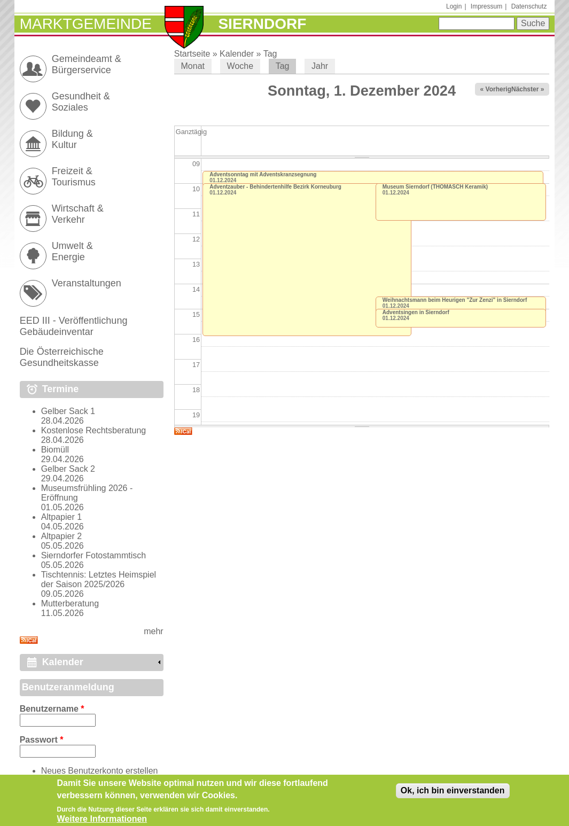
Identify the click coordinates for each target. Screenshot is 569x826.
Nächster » (527, 89)
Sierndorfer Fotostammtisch (93, 555)
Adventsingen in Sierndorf (416, 312)
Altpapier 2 (61, 536)
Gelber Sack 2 (68, 468)
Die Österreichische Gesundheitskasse (62, 357)
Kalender (237, 53)
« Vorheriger (499, 89)
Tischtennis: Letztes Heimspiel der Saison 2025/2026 (99, 579)
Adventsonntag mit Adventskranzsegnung (262, 174)
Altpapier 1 (61, 516)
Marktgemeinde (86, 23)
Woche (240, 66)
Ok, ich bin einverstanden (453, 793)
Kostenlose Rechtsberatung (93, 430)
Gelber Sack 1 (68, 411)
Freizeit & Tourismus (74, 177)
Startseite (192, 53)
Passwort (42, 739)
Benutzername (52, 708)
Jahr (319, 66)
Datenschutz (529, 6)
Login (454, 6)
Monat (193, 66)
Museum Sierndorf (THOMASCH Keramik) (435, 187)
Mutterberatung (70, 603)
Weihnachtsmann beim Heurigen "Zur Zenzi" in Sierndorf (455, 300)
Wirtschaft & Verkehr (78, 214)
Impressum (486, 6)
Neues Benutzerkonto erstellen (99, 770)
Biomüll (55, 449)
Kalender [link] (62, 662)
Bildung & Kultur (72, 139)
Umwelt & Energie (72, 251)
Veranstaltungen (86, 283)
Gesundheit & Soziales (81, 102)
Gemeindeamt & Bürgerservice (86, 64)
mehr (153, 631)
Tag (270, 53)
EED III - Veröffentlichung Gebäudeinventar (74, 326)
